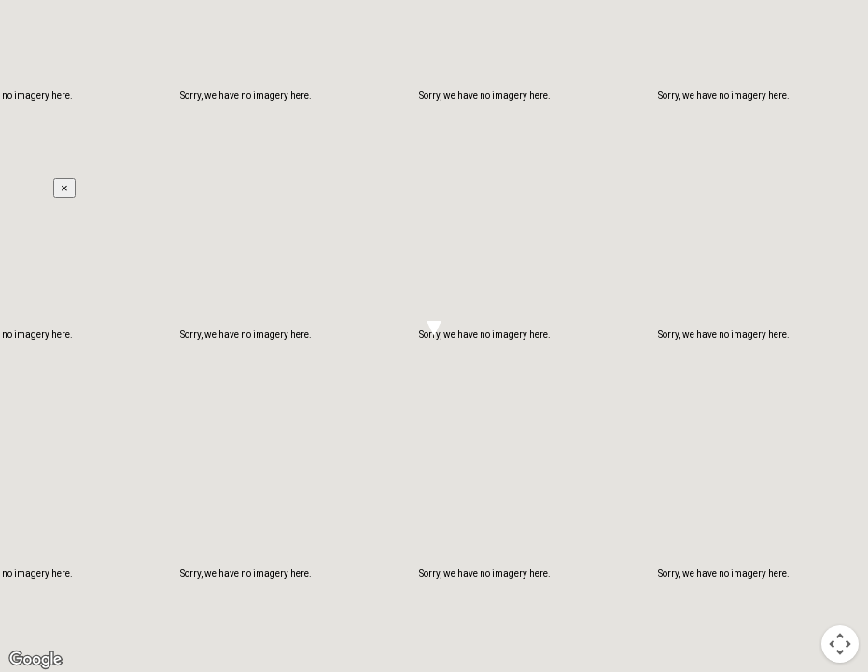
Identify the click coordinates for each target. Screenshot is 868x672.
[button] (434, 328)
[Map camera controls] (840, 644)
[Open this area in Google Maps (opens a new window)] (35, 660)
